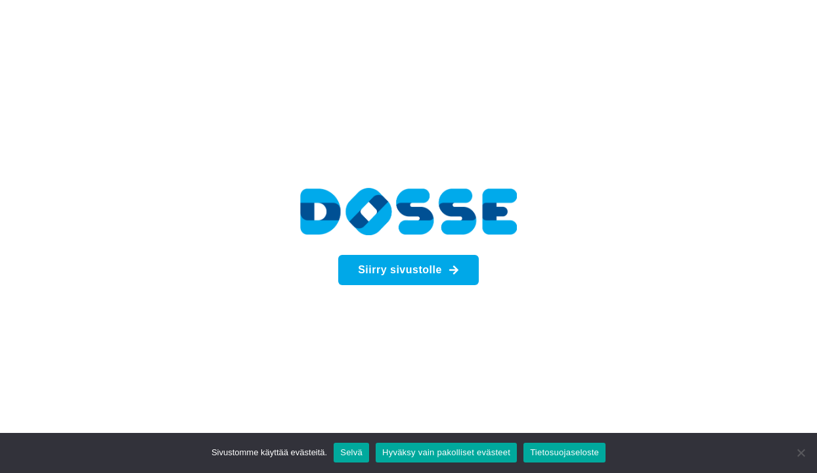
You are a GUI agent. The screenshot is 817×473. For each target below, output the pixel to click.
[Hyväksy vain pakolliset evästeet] (800, 452)
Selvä (351, 452)
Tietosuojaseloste (564, 452)
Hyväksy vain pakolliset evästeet (446, 452)
